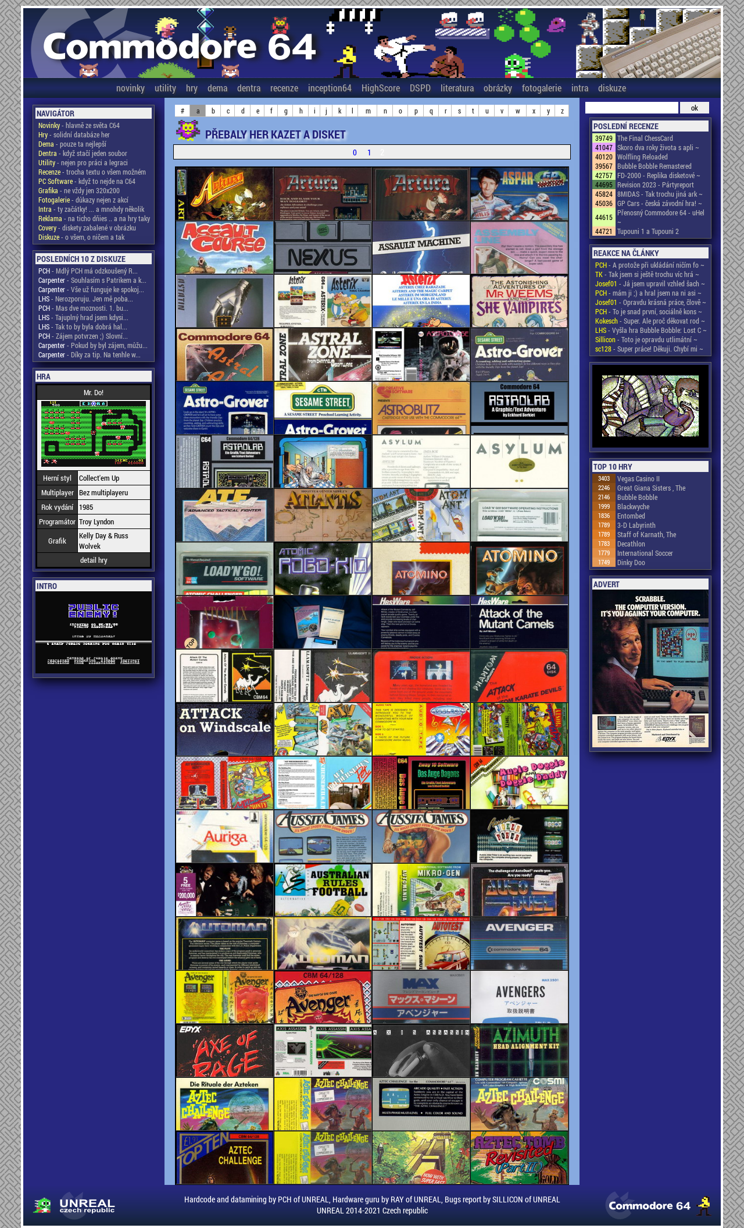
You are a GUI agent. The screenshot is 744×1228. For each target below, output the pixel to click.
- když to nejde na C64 (86, 181)
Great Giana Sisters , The (651, 487)
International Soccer (645, 553)
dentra (248, 87)
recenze (284, 87)
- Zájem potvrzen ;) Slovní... (83, 335)
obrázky (498, 87)
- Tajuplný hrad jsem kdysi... (83, 317)
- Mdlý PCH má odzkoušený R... (88, 270)
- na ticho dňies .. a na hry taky (94, 218)
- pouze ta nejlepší (72, 143)
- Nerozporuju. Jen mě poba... (85, 298)
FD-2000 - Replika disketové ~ (658, 175)
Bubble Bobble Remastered (654, 166)
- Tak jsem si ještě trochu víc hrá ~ (647, 274)
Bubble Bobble (637, 497)
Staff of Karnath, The (646, 534)
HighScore (381, 87)
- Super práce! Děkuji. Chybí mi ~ (649, 348)
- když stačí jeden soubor (82, 153)
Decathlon (631, 543)
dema (217, 87)
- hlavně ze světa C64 (79, 125)
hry (192, 87)
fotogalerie (541, 87)
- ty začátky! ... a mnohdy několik (91, 209)
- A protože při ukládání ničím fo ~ (649, 264)
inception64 (330, 87)
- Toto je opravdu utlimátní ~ (646, 339)
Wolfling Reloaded (642, 156)
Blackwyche (633, 506)
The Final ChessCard (645, 138)
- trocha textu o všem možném (92, 171)
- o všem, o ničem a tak (81, 237)
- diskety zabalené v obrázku (87, 227)
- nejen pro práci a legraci (83, 162)
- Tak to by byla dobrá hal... (82, 326)
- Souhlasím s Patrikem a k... (92, 280)
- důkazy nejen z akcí (83, 199)
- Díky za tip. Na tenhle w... (89, 354)
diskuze (612, 87)
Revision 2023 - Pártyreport (655, 184)
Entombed (631, 515)
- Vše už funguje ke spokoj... (91, 289)
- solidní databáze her (74, 134)
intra (579, 87)
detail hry (94, 560)
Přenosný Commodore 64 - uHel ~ (660, 217)
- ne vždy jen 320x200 (79, 190)
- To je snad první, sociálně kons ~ (648, 311)
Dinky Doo (631, 562)
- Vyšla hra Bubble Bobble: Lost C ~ (651, 330)
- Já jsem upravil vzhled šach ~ (650, 283)
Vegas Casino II (638, 478)
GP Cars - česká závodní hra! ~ (659, 203)
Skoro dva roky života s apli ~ (658, 147)
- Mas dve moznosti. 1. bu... (83, 308)
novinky (130, 87)
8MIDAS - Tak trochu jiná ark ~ (660, 193)
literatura (457, 87)
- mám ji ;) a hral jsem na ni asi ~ (648, 292)
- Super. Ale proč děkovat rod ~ (650, 320)
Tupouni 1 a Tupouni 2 (648, 231)
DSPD (420, 87)
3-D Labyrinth (636, 525)
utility (165, 87)
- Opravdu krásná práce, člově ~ (650, 302)
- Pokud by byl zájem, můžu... (93, 345)
